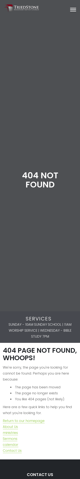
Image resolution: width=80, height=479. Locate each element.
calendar (10, 444)
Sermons (10, 438)
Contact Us (12, 450)
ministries (10, 432)
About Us (10, 426)
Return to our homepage (24, 420)
